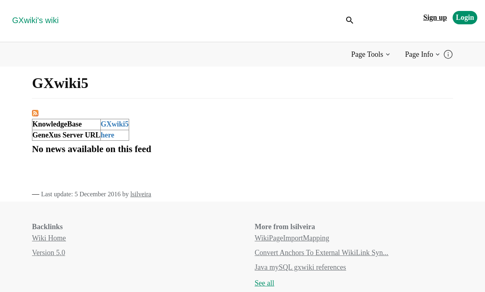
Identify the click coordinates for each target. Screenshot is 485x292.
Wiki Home (49, 238)
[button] (371, 54)
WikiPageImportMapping (292, 238)
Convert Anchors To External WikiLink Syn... (321, 253)
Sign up (435, 17)
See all (264, 283)
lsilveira (140, 194)
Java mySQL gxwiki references (300, 267)
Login (465, 17)
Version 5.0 (48, 253)
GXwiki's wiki (35, 20)
